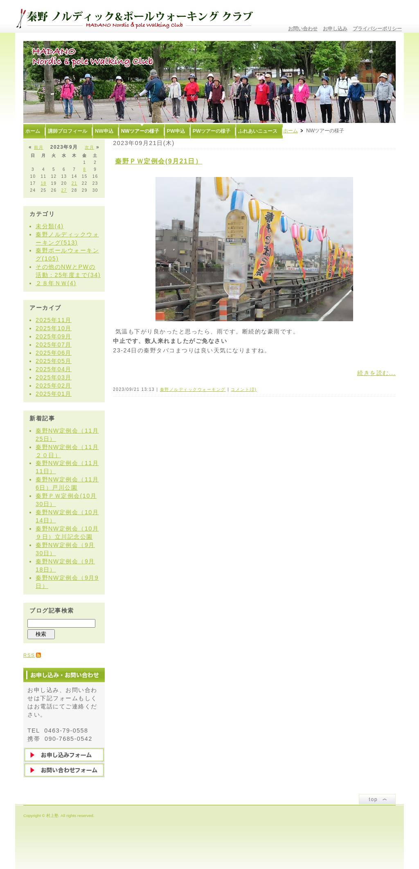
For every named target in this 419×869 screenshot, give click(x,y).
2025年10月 (54, 328)
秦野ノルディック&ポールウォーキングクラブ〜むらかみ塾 (138, 16)
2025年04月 (54, 369)
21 (74, 183)
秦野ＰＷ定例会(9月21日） (158, 161)
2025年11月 (54, 320)
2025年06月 (54, 352)
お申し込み (335, 29)
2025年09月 (54, 336)
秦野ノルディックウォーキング (193, 389)
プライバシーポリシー (377, 29)
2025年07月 (54, 344)
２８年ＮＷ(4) (56, 283)
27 (64, 190)
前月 (38, 147)
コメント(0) (244, 389)
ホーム (290, 131)
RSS (29, 655)
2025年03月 (54, 377)
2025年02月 (54, 385)
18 (43, 183)
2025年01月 (54, 393)
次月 (89, 147)
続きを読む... (376, 373)
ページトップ (377, 799)
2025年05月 (54, 361)
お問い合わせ (303, 29)
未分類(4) (50, 226)
